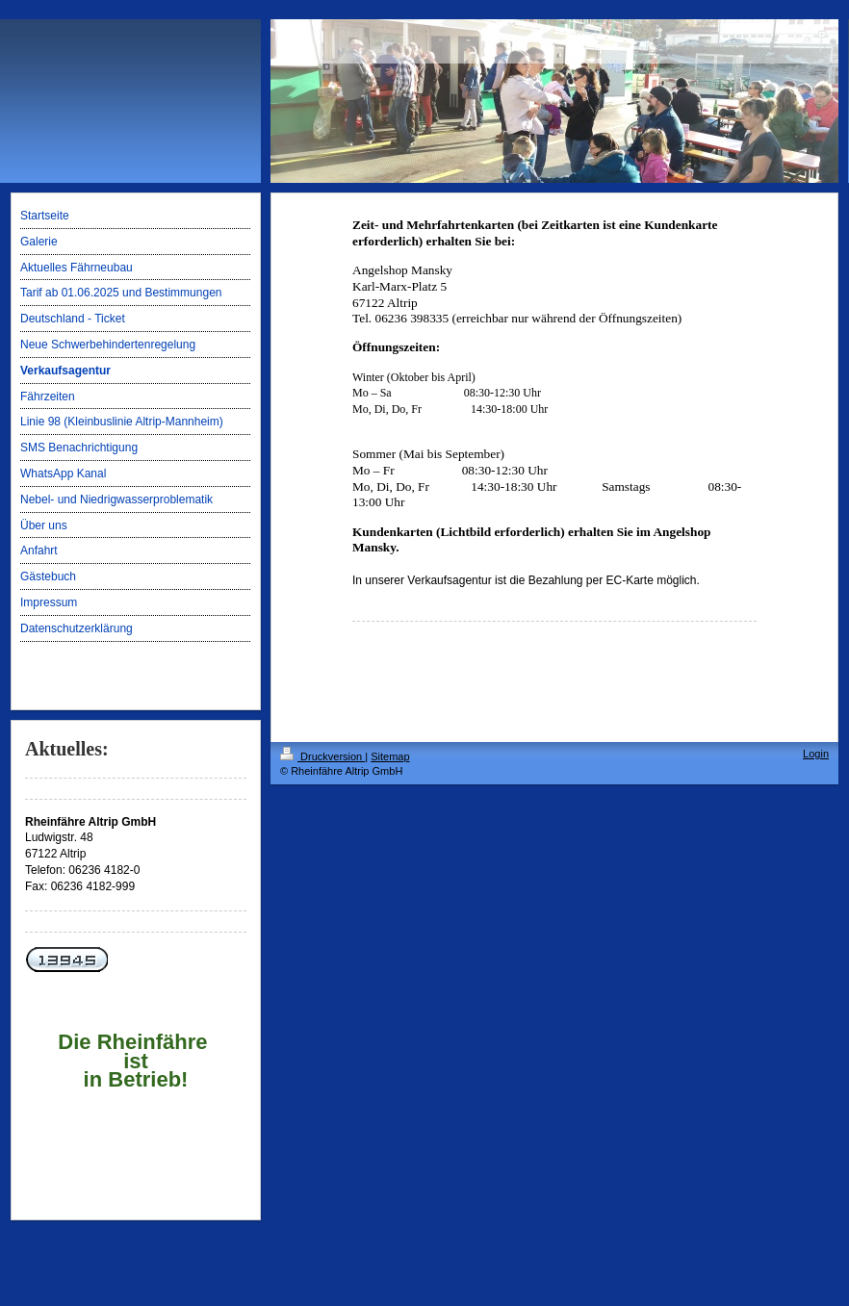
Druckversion (322, 756)
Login (816, 753)
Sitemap (390, 756)
